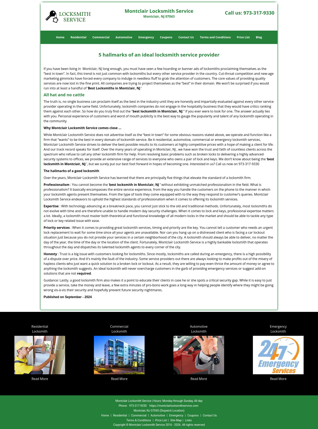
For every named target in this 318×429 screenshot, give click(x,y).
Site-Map (176, 420)
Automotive (124, 37)
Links (188, 420)
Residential (78, 37)
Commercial (101, 37)
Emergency (146, 37)
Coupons (166, 37)
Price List (243, 37)
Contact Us (186, 37)
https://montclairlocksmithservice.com (173, 405)
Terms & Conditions (138, 420)
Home (60, 37)
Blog (259, 37)
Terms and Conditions (215, 37)
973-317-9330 (258, 12)
